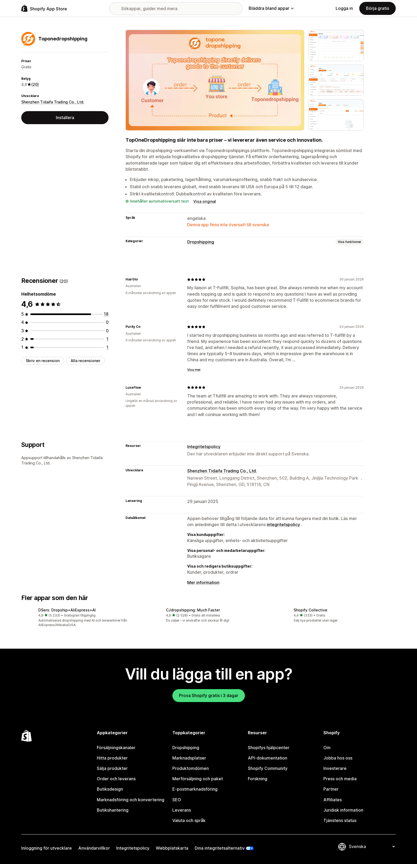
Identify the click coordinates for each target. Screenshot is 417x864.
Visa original (204, 201)
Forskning (257, 778)
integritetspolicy (283, 524)
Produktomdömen (190, 768)
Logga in (344, 8)
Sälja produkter (112, 768)
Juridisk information (343, 810)
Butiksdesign (110, 789)
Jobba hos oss (337, 758)
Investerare (335, 768)
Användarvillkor (94, 848)
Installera (65, 117)
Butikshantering (112, 810)
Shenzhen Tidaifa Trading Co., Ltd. (52, 102)
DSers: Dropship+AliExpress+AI (67, 610)
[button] (80, 618)
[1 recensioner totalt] (107, 339)
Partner (331, 789)
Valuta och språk (189, 820)
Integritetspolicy (203, 446)
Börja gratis (377, 8)
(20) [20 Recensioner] (35, 84)
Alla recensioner (85, 360)
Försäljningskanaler (116, 747)
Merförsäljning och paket (197, 778)
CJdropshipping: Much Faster (193, 610)
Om (327, 747)
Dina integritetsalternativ (220, 848)
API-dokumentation (267, 758)
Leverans (181, 810)
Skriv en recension (43, 360)
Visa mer (194, 370)
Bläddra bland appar (271, 8)
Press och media (340, 778)
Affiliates (332, 799)
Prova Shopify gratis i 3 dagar (208, 695)
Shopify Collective (310, 610)
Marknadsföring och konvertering (130, 799)
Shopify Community (267, 768)
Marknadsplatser (189, 758)
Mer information (203, 582)
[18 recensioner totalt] (106, 314)
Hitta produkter (112, 758)
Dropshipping (200, 242)
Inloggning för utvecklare (46, 848)
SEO (176, 799)
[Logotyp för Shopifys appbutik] (44, 8)
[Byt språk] (372, 846)
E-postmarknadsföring (195, 789)
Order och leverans (116, 778)
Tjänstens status (339, 820)
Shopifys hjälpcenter (268, 747)
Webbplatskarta (172, 848)
